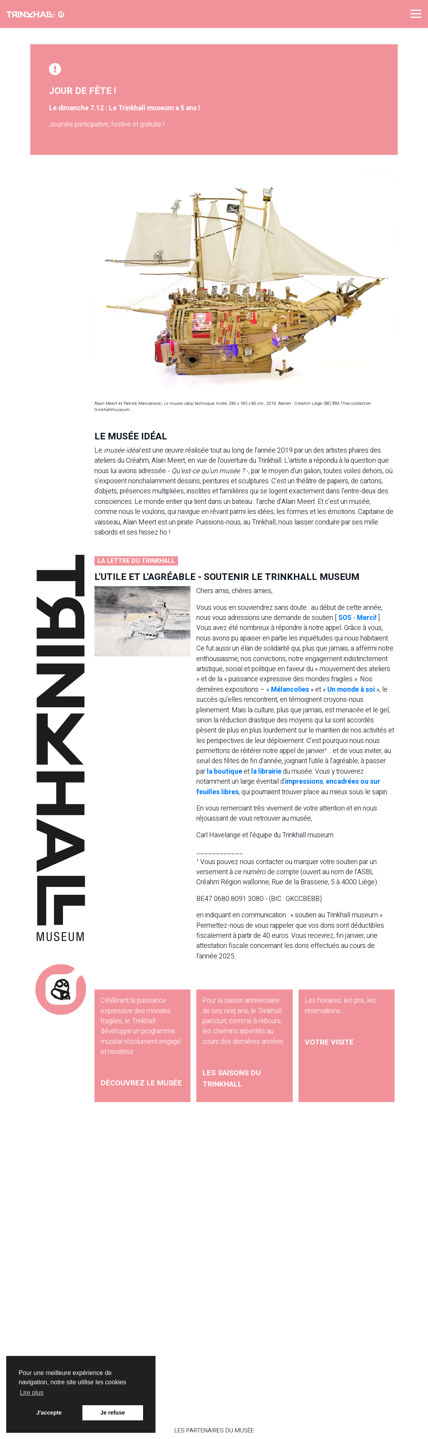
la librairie (266, 771)
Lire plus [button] (31, 1392)
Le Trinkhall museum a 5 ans (153, 108)
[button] (416, 13)
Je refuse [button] (112, 1412)
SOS (344, 618)
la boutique (224, 771)
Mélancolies (290, 689)
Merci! (367, 618)
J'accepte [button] (49, 1412)
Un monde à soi (351, 689)
